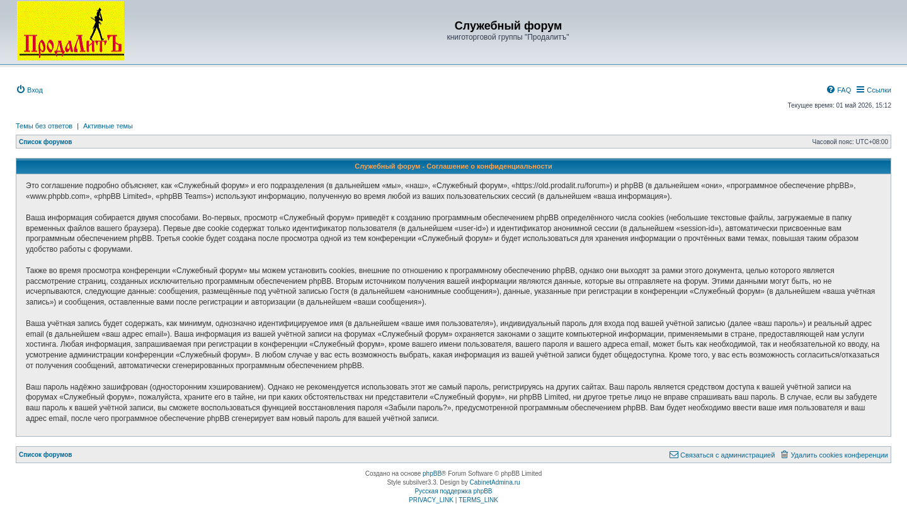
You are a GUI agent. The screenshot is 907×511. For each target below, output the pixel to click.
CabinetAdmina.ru (495, 482)
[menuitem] (29, 90)
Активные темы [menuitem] (108, 126)
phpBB (432, 473)
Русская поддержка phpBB (453, 491)
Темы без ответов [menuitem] (44, 126)
